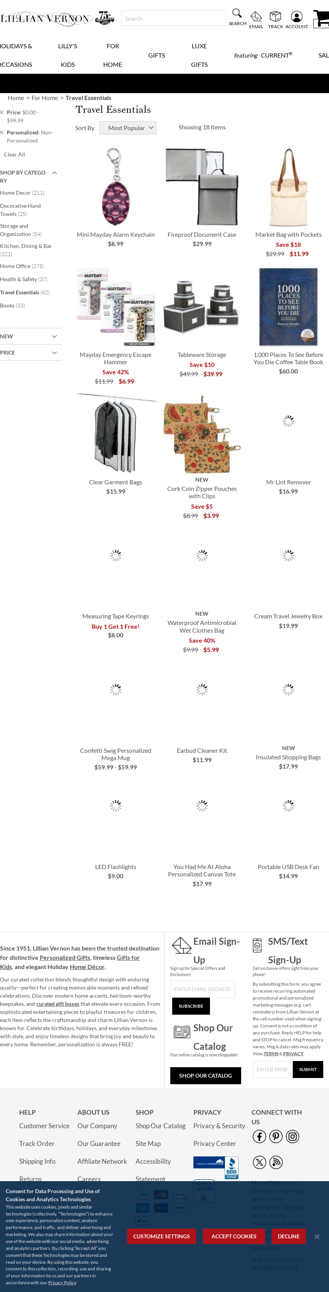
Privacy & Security (219, 1126)
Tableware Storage (202, 354)
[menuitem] (263, 55)
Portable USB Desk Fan (288, 866)
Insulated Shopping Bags (288, 757)
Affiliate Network (102, 1161)
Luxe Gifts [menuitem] (199, 55)
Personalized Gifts (65, 957)
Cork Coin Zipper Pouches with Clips (202, 492)
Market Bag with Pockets (288, 234)
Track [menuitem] (275, 26)
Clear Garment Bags (115, 482)
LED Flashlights (115, 866)
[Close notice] (317, 1236)
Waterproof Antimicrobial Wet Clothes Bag (202, 626)
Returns (30, 1179)
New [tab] (6, 336)
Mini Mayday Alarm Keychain (116, 234)
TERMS (271, 1053)
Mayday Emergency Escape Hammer (115, 358)
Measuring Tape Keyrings (115, 616)
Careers (89, 1179)
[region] (164, 1236)
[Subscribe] (191, 1006)
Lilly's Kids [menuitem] (67, 55)
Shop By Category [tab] (22, 176)
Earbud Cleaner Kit (202, 750)
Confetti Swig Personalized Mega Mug (115, 754)
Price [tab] (7, 352)
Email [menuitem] (256, 26)
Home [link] (16, 97)
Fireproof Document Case (202, 234)
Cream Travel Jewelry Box (288, 616)
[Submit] (308, 1069)
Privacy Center (214, 1143)
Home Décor (87, 966)
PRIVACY (293, 1053)
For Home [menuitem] (112, 55)
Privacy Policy (62, 1282)
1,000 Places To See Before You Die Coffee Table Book (288, 358)
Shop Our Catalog (205, 1075)
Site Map (148, 1143)
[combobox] (173, 18)
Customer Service (44, 1126)
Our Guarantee (99, 1143)
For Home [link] (45, 97)
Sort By (84, 127)
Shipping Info (37, 1161)
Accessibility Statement (153, 1170)
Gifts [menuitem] (156, 55)
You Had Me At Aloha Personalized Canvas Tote (202, 870)
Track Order (37, 1143)
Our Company (97, 1126)
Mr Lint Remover (288, 482)
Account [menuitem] (296, 26)
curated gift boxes (57, 1003)
